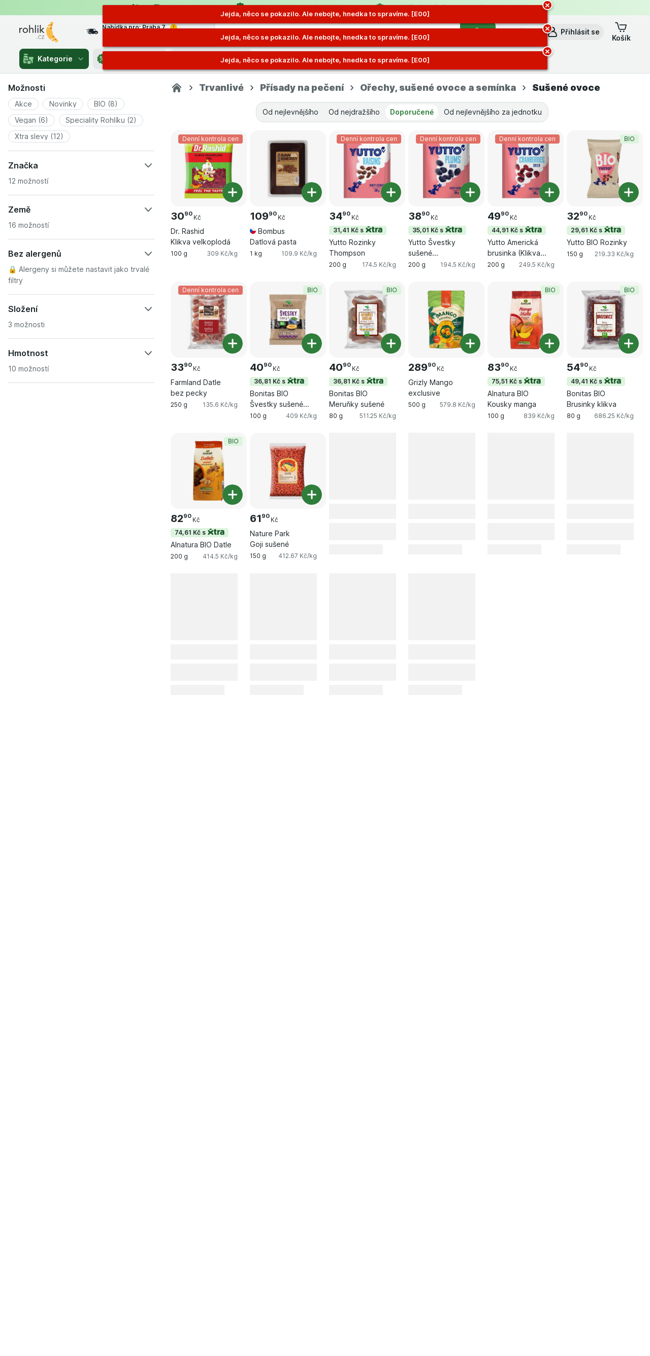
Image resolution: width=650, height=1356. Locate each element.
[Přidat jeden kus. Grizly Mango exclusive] (470, 343)
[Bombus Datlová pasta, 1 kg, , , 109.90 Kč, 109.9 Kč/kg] (288, 168)
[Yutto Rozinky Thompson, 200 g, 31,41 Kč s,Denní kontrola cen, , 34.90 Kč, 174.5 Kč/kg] (367, 168)
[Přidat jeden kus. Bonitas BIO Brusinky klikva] (629, 343)
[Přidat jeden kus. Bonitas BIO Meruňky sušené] (391, 343)
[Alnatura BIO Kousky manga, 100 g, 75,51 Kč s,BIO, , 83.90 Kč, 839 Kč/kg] (526, 320)
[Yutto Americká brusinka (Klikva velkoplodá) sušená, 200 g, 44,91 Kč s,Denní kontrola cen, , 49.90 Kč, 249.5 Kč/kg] (526, 168)
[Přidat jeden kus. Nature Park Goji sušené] (312, 494)
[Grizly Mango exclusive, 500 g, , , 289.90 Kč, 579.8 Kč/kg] (446, 320)
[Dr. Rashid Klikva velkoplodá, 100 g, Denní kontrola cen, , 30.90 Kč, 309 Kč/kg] (209, 168)
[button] (573, 32)
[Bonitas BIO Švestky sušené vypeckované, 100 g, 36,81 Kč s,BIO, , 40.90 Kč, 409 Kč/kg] (288, 320)
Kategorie (54, 59)
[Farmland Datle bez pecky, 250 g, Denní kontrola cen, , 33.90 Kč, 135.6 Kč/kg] (209, 320)
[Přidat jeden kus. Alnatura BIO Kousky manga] (549, 343)
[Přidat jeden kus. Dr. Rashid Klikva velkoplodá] (232, 192)
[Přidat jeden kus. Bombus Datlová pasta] (312, 192)
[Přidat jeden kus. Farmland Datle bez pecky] (232, 343)
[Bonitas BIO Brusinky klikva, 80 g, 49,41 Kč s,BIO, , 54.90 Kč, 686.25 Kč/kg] (605, 320)
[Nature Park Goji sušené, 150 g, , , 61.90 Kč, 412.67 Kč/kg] (288, 471)
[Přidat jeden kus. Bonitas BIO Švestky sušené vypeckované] (312, 343)
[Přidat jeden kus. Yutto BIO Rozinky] (629, 192)
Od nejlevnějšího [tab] (290, 112)
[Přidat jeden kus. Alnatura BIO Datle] (232, 494)
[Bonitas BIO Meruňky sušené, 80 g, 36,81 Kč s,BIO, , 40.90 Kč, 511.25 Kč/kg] (367, 320)
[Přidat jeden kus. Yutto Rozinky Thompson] (391, 192)
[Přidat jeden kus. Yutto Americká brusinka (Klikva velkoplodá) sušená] (549, 192)
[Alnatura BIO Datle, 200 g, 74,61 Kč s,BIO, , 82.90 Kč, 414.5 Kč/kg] (209, 471)
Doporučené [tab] (412, 112)
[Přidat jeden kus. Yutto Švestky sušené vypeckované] (470, 192)
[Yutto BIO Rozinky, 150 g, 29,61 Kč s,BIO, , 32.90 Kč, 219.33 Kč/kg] (605, 168)
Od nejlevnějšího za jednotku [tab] (493, 112)
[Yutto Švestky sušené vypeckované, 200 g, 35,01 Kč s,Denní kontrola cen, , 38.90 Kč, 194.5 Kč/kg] (446, 168)
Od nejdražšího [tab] (354, 112)
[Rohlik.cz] (177, 88)
